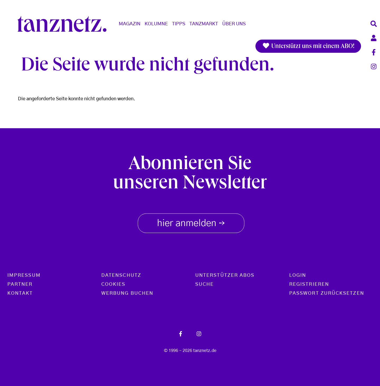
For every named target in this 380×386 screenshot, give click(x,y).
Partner (20, 284)
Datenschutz (121, 275)
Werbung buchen (127, 293)
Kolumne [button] (156, 24)
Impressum (24, 275)
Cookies (113, 284)
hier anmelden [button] (191, 222)
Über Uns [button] (234, 24)
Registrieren (309, 284)
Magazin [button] (129, 24)
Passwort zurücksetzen (326, 293)
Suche (204, 284)
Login (297, 275)
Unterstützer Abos (224, 275)
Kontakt (20, 293)
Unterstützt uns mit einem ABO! (308, 46)
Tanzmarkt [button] (203, 24)
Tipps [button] (178, 24)
